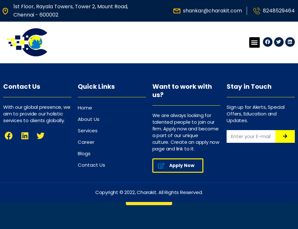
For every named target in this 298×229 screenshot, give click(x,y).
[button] (254, 42)
